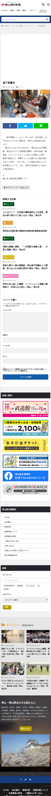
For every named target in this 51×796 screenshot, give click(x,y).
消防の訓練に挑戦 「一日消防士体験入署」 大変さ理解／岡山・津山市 (25, 248)
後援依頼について (11, 531)
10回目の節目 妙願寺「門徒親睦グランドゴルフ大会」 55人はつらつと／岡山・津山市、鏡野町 (38, 685)
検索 (6, 607)
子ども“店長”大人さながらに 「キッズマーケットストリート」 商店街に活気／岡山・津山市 (12, 685)
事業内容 (7, 527)
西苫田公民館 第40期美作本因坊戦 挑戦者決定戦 (25, 231)
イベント (43, 10)
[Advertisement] (25, 46)
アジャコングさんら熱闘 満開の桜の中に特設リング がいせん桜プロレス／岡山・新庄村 (38, 653)
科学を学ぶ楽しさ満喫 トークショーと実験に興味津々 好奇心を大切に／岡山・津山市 (25, 285)
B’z (39, 585)
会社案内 (7, 522)
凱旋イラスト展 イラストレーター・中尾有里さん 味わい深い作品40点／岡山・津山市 (12, 653)
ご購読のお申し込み (11, 541)
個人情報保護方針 (11, 555)
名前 (5, 335)
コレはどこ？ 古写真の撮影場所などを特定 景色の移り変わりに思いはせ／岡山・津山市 (25, 213)
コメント (7, 310)
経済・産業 (9, 257)
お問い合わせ (9, 546)
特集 (12, 10)
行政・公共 (9, 204)
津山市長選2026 (9, 585)
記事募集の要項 (10, 536)
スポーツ (32, 10)
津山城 (6, 589)
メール (6, 346)
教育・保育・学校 (11, 276)
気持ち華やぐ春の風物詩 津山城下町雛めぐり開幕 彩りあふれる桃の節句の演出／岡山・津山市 (25, 267)
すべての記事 (18, 26)
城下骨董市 (41, 26)
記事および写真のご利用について (16, 550)
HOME (4, 10)
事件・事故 (21, 10)
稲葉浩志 (20, 585)
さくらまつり (30, 585)
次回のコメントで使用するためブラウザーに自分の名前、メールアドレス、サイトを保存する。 (25, 370)
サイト (5, 356)
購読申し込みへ (25, 728)
